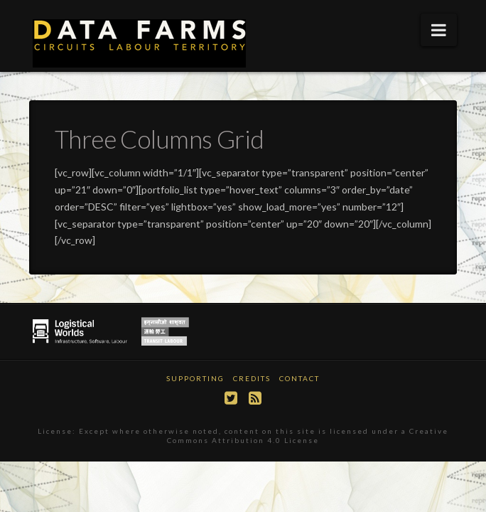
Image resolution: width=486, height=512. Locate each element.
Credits (252, 378)
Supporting (195, 378)
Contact (299, 378)
